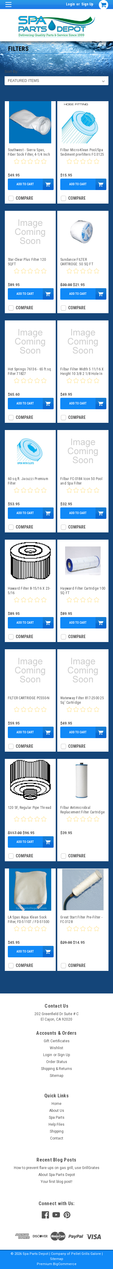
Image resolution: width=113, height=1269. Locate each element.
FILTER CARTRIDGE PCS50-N (29, 698)
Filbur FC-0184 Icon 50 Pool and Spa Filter (81, 481)
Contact (56, 1138)
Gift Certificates (57, 1041)
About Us (56, 1110)
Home (56, 1104)
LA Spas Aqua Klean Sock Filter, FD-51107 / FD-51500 (28, 919)
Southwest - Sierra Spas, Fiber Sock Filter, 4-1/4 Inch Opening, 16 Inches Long (29, 152)
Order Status (56, 1062)
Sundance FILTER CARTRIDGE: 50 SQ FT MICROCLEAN (76, 262)
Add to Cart (25, 184)
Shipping (57, 1131)
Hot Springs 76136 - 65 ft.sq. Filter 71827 (30, 371)
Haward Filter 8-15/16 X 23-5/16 (29, 590)
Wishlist (56, 1048)
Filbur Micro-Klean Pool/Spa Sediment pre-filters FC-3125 (82, 152)
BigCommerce (65, 1264)
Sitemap (56, 1076)
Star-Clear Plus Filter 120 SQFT (27, 261)
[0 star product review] (30, 165)
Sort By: (11, 71)
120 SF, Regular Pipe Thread (30, 808)
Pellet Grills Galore (86, 1254)
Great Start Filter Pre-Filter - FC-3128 (81, 919)
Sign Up (87, 4)
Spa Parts (56, 1117)
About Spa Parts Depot (56, 1175)
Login (70, 4)
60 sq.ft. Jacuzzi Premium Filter (28, 481)
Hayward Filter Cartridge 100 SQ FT (82, 590)
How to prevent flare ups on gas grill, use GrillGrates (56, 1168)
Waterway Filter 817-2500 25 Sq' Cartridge (82, 700)
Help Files (56, 1124)
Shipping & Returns (56, 1069)
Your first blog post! (56, 1182)
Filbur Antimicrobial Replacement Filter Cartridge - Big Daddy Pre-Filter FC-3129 (82, 810)
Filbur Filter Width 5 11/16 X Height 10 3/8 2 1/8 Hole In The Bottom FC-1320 (82, 371)
